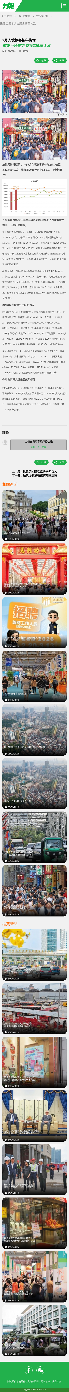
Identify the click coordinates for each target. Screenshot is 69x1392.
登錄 (44, 446)
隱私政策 (45, 1381)
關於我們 (11, 1381)
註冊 (33, 446)
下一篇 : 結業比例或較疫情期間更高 (34, 475)
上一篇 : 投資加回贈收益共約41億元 (34, 471)
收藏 (43, 60)
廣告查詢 (56, 1381)
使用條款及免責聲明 (29, 1381)
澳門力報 (6, 16)
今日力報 (24, 16)
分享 (62, 60)
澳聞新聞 (42, 16)
